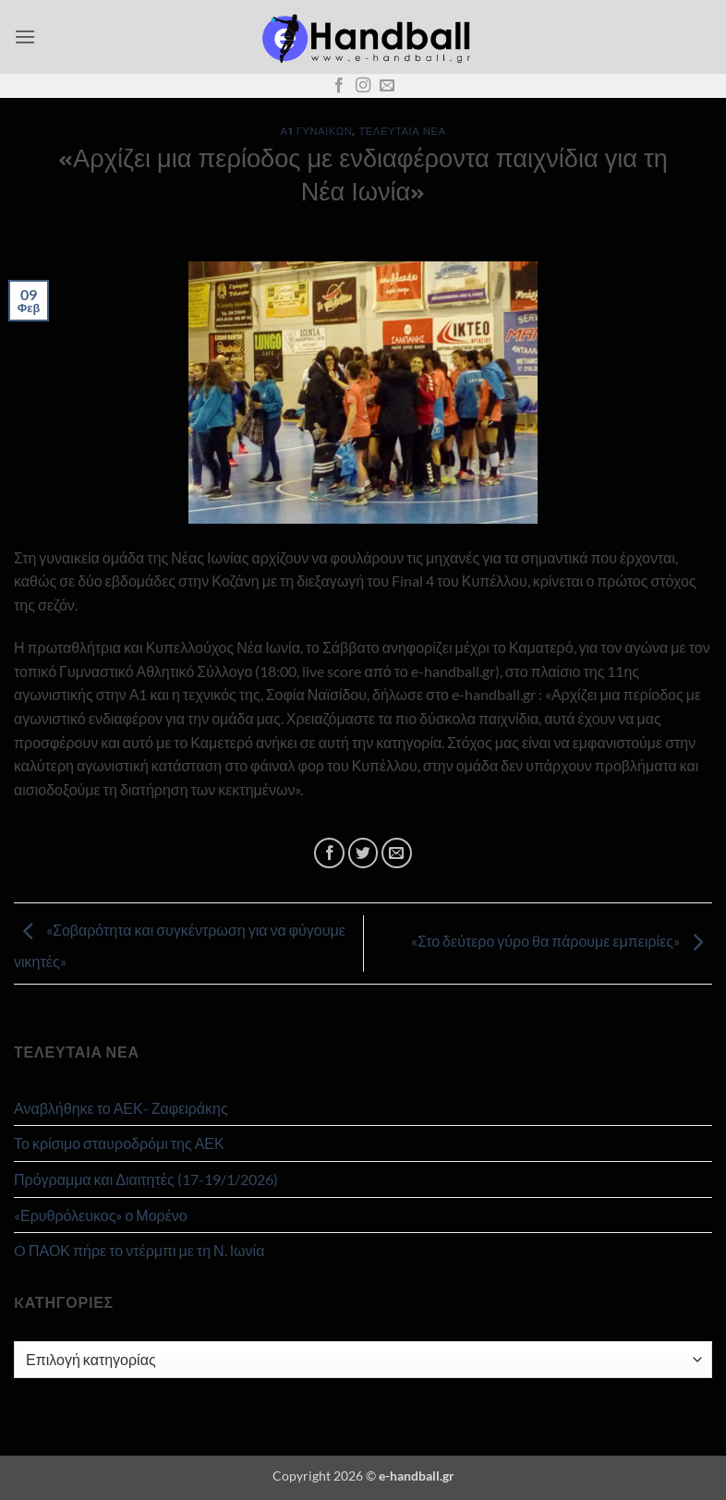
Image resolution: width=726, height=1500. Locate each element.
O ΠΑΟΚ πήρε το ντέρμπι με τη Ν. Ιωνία (139, 1250)
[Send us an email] (387, 86)
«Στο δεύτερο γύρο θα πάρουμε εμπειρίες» (561, 941)
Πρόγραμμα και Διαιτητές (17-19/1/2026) (146, 1179)
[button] (25, 36)
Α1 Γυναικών (317, 131)
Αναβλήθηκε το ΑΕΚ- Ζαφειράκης (121, 1108)
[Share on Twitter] (363, 853)
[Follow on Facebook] (339, 86)
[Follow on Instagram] (363, 86)
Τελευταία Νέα (401, 131)
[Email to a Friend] (396, 853)
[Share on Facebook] (329, 853)
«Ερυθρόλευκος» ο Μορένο (101, 1215)
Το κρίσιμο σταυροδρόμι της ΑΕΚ (119, 1143)
